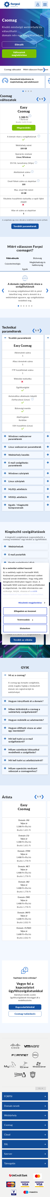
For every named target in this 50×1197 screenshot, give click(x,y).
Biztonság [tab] (37, 258)
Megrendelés (24, 127)
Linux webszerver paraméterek (22, 447)
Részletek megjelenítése (30, 603)
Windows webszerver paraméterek (17, 438)
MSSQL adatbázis (15, 497)
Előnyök (19, 44)
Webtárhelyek (13, 546)
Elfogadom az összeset (25, 611)
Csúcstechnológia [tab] (12, 264)
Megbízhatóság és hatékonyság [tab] (37, 263)
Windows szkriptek (16, 473)
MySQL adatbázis (15, 489)
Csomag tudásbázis (25, 1013)
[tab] (22, 338)
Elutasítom (25, 628)
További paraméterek (25, 226)
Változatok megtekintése (19, 53)
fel (40, 1088)
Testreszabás (25, 620)
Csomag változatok (12, 69)
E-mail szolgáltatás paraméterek (16, 464)
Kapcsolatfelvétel (25, 1007)
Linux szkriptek (14, 481)
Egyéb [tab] (25, 269)
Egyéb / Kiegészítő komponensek (16, 506)
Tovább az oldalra (22, 639)
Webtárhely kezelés (16, 454)
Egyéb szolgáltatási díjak (19, 562)
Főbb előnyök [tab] (12, 258)
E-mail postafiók (15, 554)
